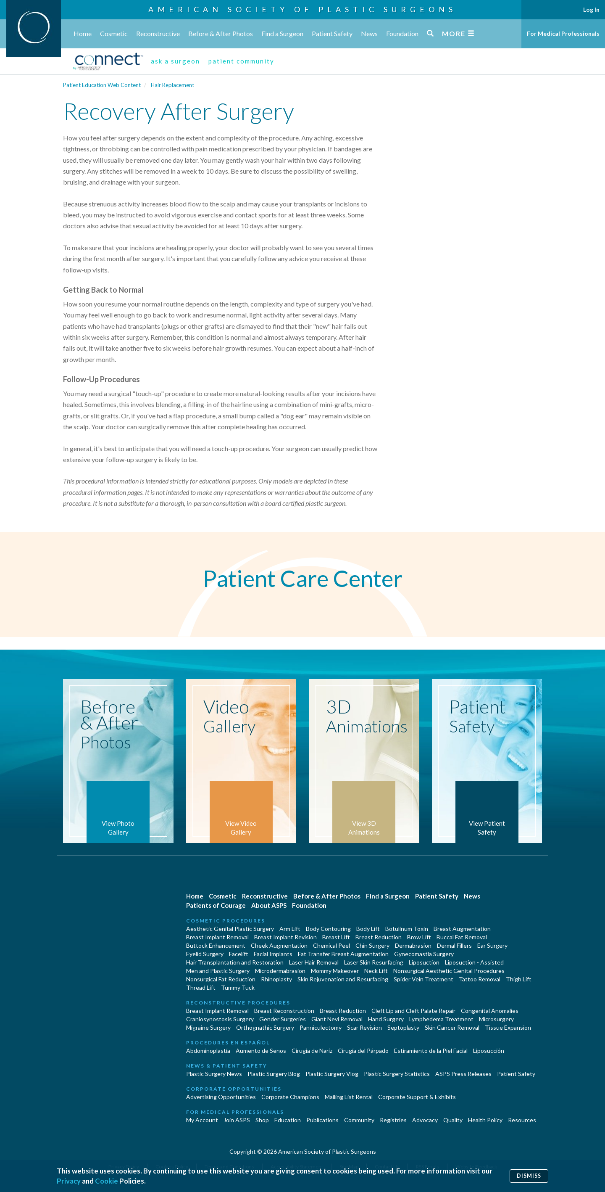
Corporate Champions (290, 1096)
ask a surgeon (175, 61)
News (369, 33)
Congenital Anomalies (489, 1010)
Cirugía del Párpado (363, 1050)
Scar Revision (364, 1027)
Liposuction (424, 962)
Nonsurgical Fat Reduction (220, 979)
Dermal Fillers (454, 945)
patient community (241, 61)
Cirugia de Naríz (312, 1050)
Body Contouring (328, 928)
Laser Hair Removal (314, 962)
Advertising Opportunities (221, 1096)
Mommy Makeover (335, 970)
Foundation (402, 33)
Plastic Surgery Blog (273, 1073)
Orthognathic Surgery (265, 1027)
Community (359, 1119)
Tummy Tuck (238, 987)
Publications (322, 1119)
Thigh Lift (518, 979)
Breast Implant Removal (217, 937)
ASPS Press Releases (463, 1073)
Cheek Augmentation (279, 945)
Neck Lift (376, 970)
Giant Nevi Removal (337, 1019)
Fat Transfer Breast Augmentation (343, 953)
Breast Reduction (378, 937)
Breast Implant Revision (285, 937)
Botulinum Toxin (406, 928)
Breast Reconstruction (284, 1010)
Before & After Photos (220, 33)
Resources (522, 1119)
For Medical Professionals (563, 33)
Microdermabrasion (280, 970)
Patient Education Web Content (102, 85)
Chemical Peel (331, 945)
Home (83, 33)
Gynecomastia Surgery (424, 953)
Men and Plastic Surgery (218, 970)
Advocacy (425, 1119)
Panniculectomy (321, 1027)
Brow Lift (419, 937)
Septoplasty (403, 1027)
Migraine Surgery (208, 1027)
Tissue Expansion (508, 1027)
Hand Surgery (386, 1019)
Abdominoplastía (208, 1050)
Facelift (238, 953)
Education (287, 1119)
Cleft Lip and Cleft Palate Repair (413, 1010)
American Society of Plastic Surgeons (302, 9)
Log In (591, 9)
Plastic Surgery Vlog (331, 1073)
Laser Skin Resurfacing (373, 962)
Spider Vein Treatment (423, 979)
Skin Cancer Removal (452, 1027)
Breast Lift (336, 937)
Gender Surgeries (282, 1019)
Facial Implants (273, 953)
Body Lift (368, 928)
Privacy (69, 1180)
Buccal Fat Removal (462, 937)
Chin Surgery (372, 945)
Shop (262, 1119)
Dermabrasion (413, 945)
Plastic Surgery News (214, 1073)
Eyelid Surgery (205, 953)
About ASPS (269, 905)
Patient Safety (332, 33)
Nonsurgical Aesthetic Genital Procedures (449, 970)
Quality (453, 1119)
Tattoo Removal (479, 979)
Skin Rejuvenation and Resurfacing (342, 979)
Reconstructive (158, 33)
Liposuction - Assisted (474, 962)
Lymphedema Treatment (441, 1019)
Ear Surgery (492, 945)
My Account (202, 1119)
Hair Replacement (172, 85)
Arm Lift (289, 928)
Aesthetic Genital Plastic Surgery (230, 928)
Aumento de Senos (261, 1050)
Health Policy (485, 1119)
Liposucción (488, 1050)
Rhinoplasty (276, 979)
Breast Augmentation (462, 928)
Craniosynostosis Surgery (220, 1019)
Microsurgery (496, 1019)
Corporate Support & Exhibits (417, 1096)
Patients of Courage (216, 905)
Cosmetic (114, 33)
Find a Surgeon (282, 33)
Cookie (106, 1180)
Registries (393, 1119)
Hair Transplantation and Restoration (235, 962)
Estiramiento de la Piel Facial (431, 1050)
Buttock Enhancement (215, 945)
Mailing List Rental (349, 1096)
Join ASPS (237, 1119)
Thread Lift (201, 987)
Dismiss (529, 1176)
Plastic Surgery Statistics (397, 1073)
